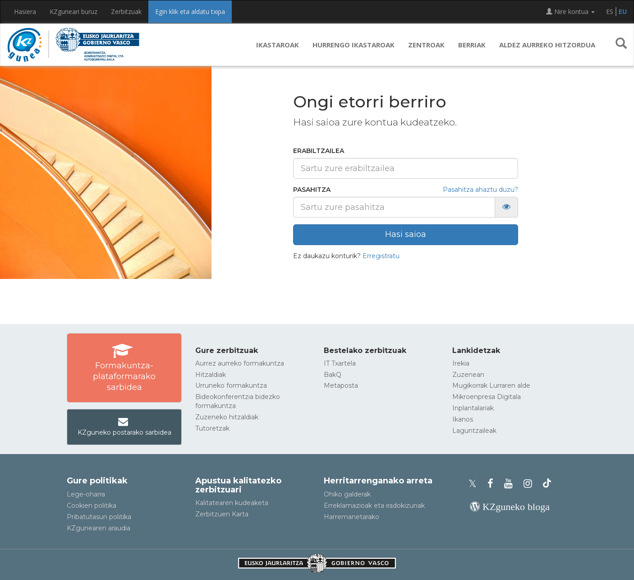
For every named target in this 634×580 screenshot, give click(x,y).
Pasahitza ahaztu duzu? (480, 190)
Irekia (460, 363)
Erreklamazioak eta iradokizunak (374, 505)
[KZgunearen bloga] (509, 506)
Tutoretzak (212, 428)
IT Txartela (340, 363)
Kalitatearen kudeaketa (231, 503)
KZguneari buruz (73, 11)
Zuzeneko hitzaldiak (226, 417)
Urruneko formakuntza (231, 385)
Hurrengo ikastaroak (353, 44)
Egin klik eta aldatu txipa (190, 11)
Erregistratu (381, 256)
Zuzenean (468, 375)
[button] (621, 44)
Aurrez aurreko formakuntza (239, 363)
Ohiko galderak (347, 494)
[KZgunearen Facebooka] (493, 483)
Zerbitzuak (126, 11)
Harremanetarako (351, 517)
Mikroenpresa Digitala (486, 397)
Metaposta (341, 385)
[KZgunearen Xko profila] (475, 483)
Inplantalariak (473, 408)
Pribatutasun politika (99, 517)
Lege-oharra (86, 494)
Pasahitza (312, 190)
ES (609, 11)
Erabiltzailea (318, 151)
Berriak (472, 44)
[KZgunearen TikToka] (547, 483)
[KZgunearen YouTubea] (511, 483)
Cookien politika (91, 505)
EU (623, 11)
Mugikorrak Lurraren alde (491, 385)
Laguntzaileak (474, 431)
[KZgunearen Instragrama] (530, 483)
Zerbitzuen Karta (221, 514)
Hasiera (25, 11)
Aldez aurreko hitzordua (547, 44)
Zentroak (426, 44)
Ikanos (462, 419)
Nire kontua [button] (570, 11)
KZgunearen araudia (98, 528)
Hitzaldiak (210, 375)
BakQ (332, 375)
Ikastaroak (277, 44)
